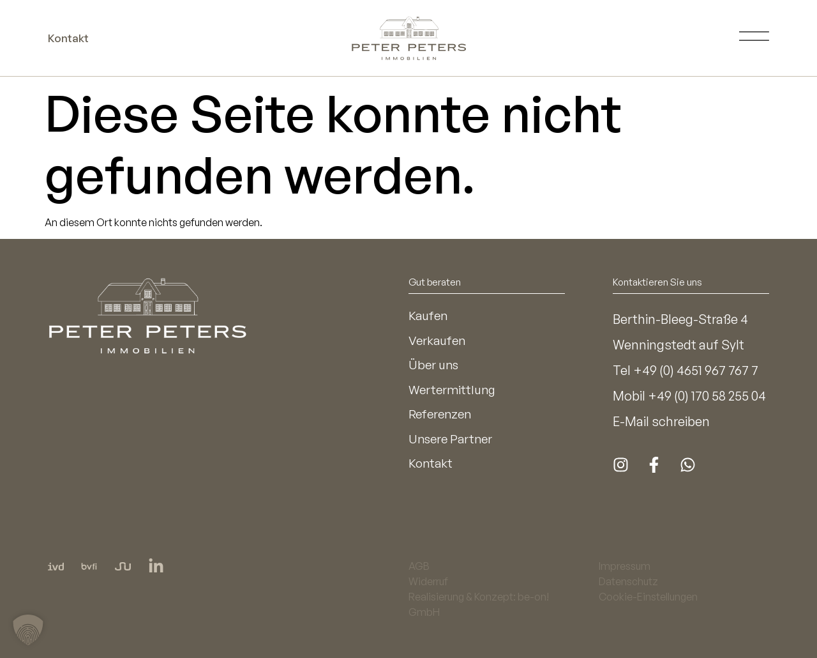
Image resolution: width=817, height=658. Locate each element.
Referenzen (442, 418)
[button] (28, 630)
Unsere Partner (452, 444)
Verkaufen (438, 341)
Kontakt (431, 469)
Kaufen (429, 316)
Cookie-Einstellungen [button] (648, 596)
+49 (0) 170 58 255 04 (707, 396)
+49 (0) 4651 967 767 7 (695, 370)
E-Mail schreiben (661, 421)
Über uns (434, 367)
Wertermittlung (454, 393)
